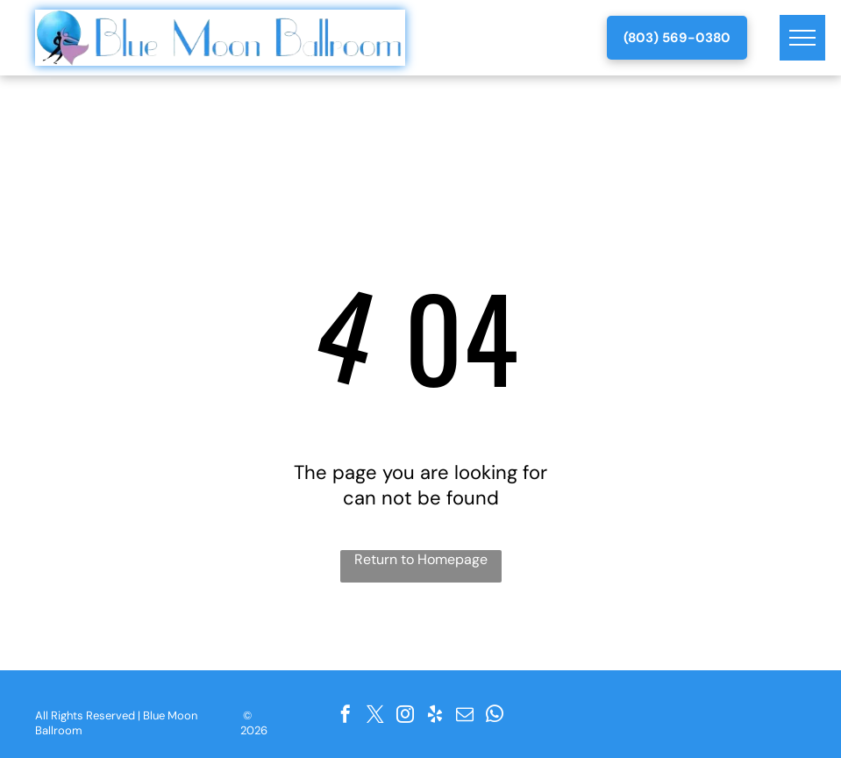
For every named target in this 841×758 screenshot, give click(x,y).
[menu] (802, 38)
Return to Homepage (421, 559)
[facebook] (345, 714)
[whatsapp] (494, 714)
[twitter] (375, 714)
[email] (465, 714)
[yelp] (435, 714)
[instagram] (405, 714)
